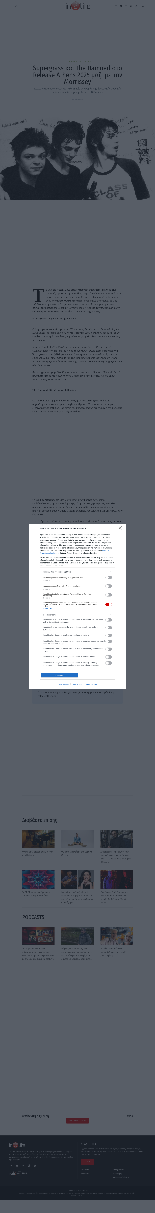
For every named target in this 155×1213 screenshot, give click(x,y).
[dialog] (77, 606)
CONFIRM (60, 675)
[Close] (121, 528)
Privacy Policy (91, 685)
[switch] (108, 577)
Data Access (77, 685)
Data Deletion (63, 685)
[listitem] (77, 571)
